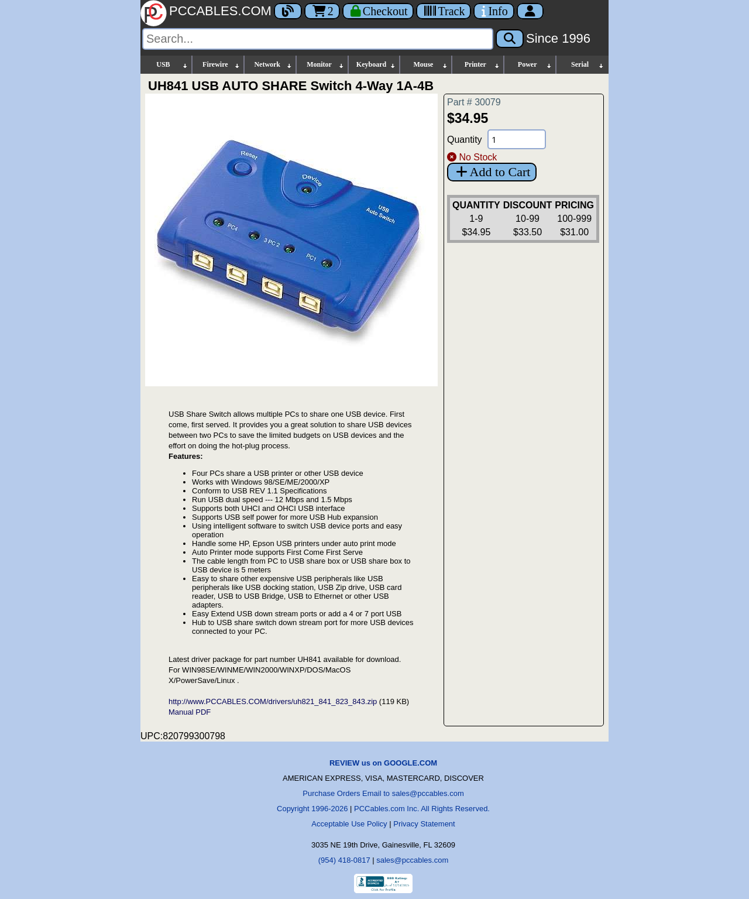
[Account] (530, 11)
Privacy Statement (424, 823)
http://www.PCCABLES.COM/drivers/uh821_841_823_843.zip (273, 701)
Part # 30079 (474, 102)
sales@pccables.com (412, 860)
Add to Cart (491, 171)
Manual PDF (190, 712)
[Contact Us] (493, 11)
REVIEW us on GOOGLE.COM (383, 763)
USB (172, 64)
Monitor (325, 64)
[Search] (317, 39)
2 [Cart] (322, 11)
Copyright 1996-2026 (312, 808)
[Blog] (288, 11)
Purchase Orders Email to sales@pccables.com (383, 793)
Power (535, 64)
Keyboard (376, 64)
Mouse (430, 64)
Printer (483, 64)
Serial (587, 64)
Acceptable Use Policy (349, 823)
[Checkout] (378, 11)
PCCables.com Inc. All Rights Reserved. (422, 808)
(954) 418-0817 (344, 860)
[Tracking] (443, 11)
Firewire (221, 64)
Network (273, 64)
